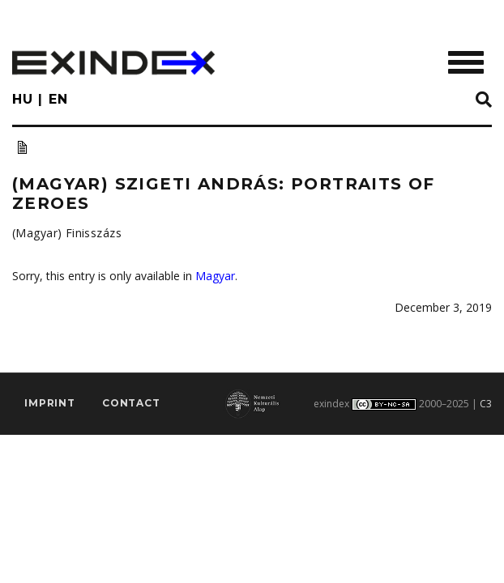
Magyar (215, 275)
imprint (49, 403)
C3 (486, 404)
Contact (131, 403)
